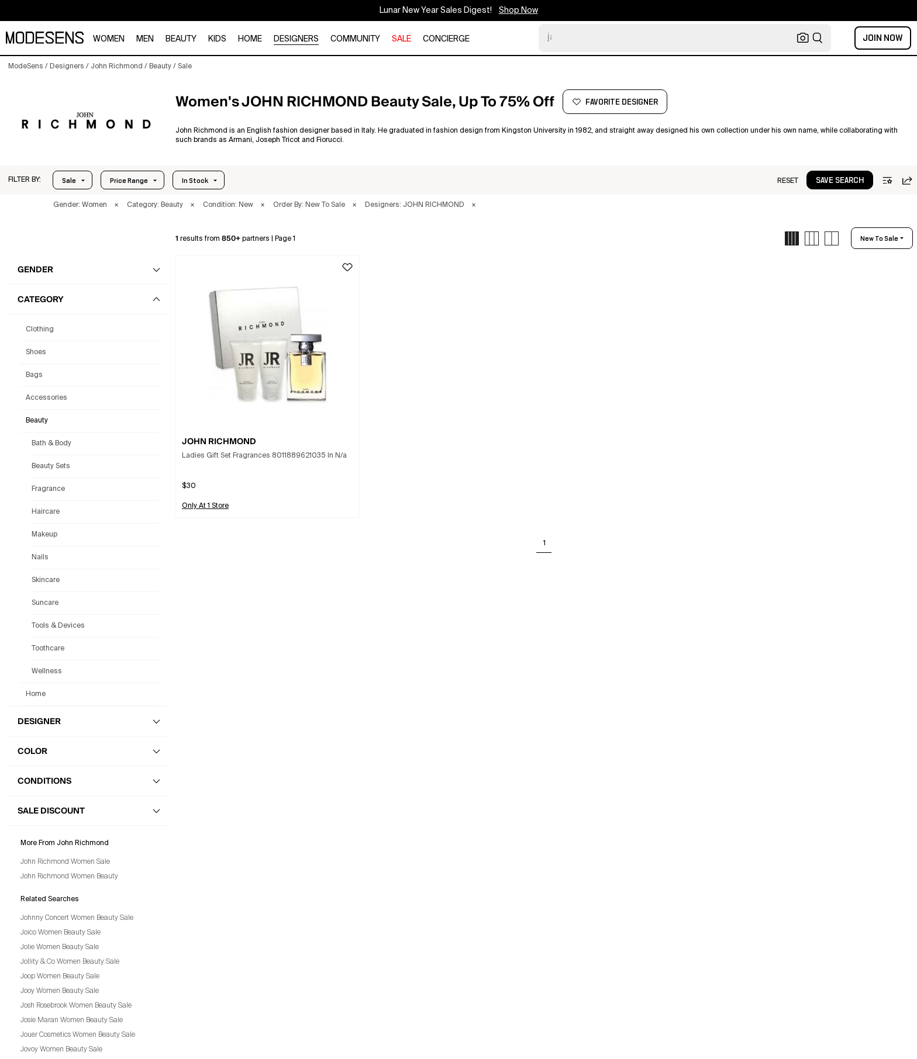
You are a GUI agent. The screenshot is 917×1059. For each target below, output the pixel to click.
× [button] (116, 205)
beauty (181, 39)
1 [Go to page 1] (544, 543)
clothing (40, 329)
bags (34, 375)
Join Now (883, 38)
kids (217, 39)
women (109, 39)
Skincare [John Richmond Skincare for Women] (46, 580)
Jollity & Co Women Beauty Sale (69, 961)
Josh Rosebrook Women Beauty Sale (76, 1005)
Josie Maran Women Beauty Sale (71, 1020)
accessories (46, 398)
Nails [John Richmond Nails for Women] (40, 557)
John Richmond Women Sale (65, 862)
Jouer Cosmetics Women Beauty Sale (77, 1035)
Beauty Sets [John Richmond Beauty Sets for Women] (51, 466)
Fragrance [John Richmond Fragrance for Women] (48, 489)
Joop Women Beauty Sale (59, 976)
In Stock (195, 180)
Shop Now (518, 10)
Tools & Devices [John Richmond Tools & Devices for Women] (58, 625)
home (250, 39)
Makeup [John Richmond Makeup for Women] (44, 534)
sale (401, 39)
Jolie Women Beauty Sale (59, 947)
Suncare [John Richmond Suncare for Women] (45, 603)
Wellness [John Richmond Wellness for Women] (47, 671)
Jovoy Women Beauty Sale (61, 1049)
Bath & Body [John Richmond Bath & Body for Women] (51, 443)
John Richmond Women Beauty (69, 876)
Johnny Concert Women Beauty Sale (76, 918)
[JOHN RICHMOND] (85, 123)
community (355, 39)
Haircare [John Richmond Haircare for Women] (46, 511)
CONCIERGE (446, 39)
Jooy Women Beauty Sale (59, 991)
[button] (24, 180)
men (145, 39)
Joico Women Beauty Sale (60, 932)
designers (296, 39)
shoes (36, 352)
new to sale (879, 238)
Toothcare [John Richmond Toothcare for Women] (48, 648)
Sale (69, 180)
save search (840, 180)
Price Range (129, 180)
